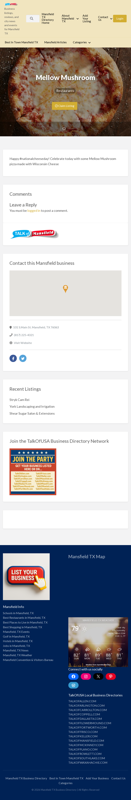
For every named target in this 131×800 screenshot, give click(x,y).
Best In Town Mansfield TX (21, 42)
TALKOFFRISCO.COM (83, 731)
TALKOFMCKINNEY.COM (85, 745)
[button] (65, 289)
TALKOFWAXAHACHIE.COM (87, 762)
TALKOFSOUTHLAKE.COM (86, 758)
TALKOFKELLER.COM (83, 736)
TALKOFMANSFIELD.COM (86, 740)
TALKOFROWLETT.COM (85, 753)
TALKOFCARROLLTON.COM (87, 710)
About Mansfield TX (68, 18)
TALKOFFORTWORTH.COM (87, 727)
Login (119, 18)
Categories (80, 42)
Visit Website (23, 342)
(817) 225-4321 (24, 335)
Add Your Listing (87, 18)
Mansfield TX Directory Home (48, 18)
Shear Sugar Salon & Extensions (32, 413)
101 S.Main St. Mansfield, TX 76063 (36, 327)
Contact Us (103, 18)
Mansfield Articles (55, 42)
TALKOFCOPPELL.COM (84, 714)
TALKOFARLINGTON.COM (86, 705)
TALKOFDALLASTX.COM (85, 718)
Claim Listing (64, 105)
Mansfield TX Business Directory (26, 778)
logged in (33, 210)
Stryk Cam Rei (19, 400)
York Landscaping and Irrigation (32, 406)
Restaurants (65, 91)
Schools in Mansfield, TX (18, 613)
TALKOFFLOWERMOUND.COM (89, 723)
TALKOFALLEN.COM (82, 701)
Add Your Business (97, 778)
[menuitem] (49, 18)
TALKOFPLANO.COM (83, 749)
